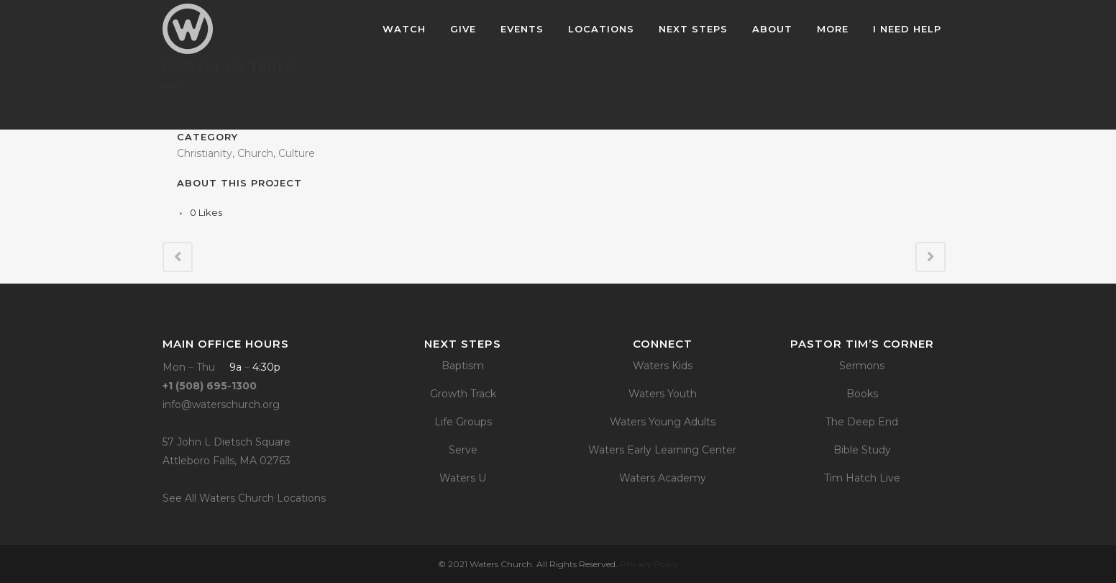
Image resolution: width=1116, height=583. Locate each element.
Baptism (463, 365)
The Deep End (861, 421)
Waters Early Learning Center (662, 449)
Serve (463, 449)
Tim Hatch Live (862, 477)
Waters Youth (662, 393)
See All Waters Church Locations (244, 498)
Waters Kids (662, 365)
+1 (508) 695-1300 (210, 385)
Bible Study (862, 449)
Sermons (861, 365)
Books (862, 393)
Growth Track (463, 393)
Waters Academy (662, 477)
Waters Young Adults (662, 421)
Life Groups (463, 421)
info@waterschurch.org (221, 404)
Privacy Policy (649, 564)
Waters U (462, 477)
